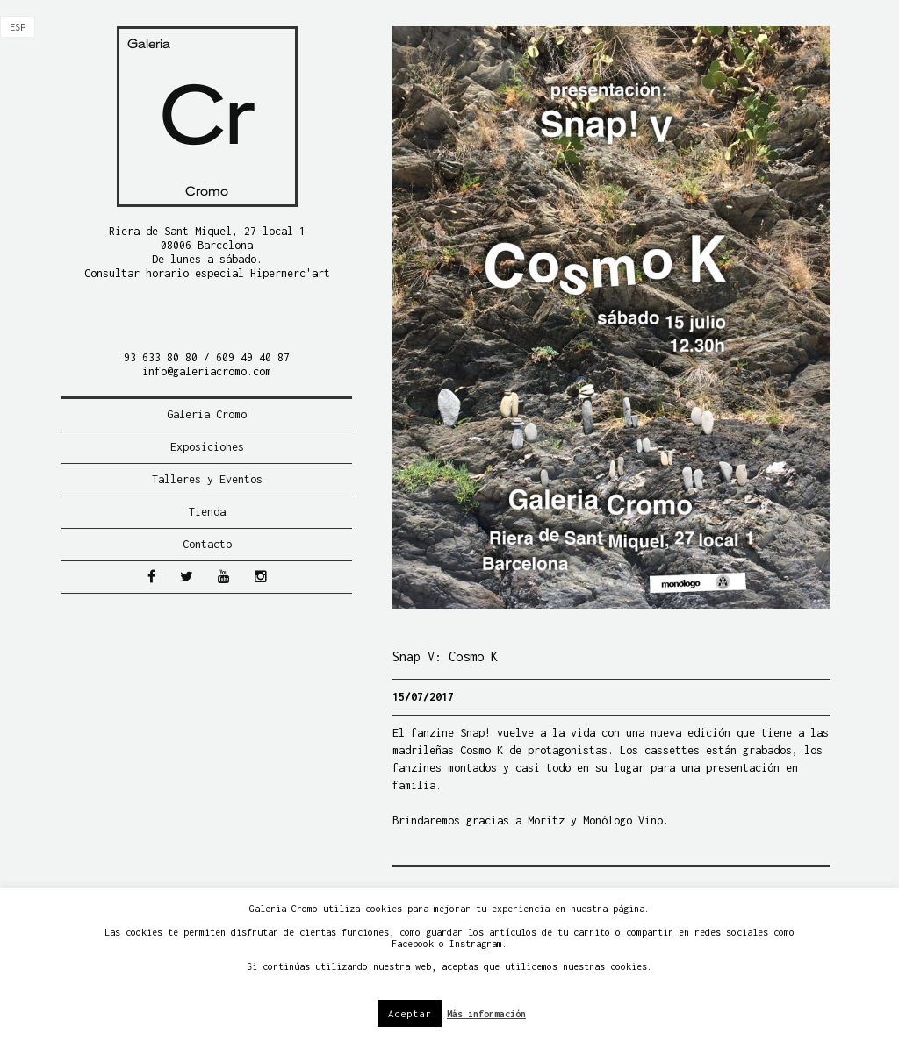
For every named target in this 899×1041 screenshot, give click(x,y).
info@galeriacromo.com (206, 371)
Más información (486, 1014)
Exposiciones (207, 446)
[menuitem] (17, 27)
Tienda (207, 511)
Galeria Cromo (207, 414)
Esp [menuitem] (17, 27)
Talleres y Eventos (207, 479)
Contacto (207, 544)
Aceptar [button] (409, 1013)
